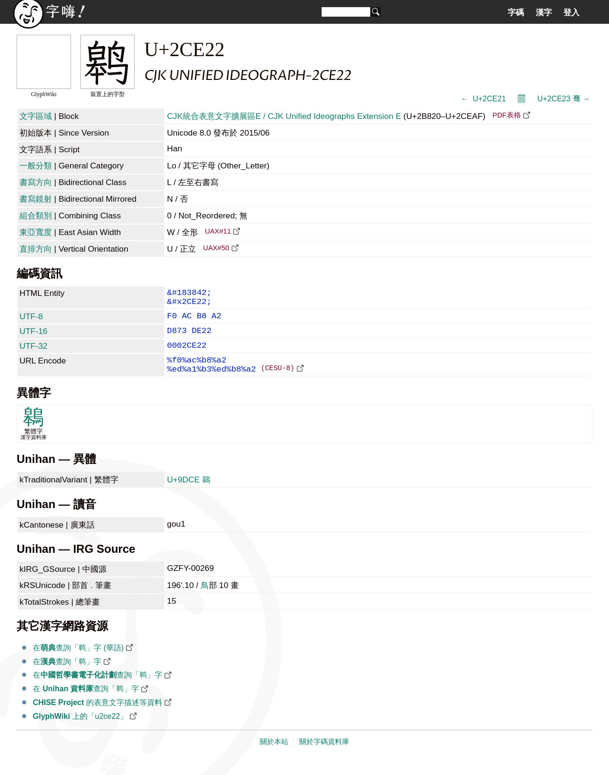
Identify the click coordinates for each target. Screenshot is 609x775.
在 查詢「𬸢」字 (86, 704)
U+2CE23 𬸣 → (563, 99)
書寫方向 (36, 182)
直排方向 (36, 249)
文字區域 (36, 116)
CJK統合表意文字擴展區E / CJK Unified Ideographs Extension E (284, 116)
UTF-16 (34, 338)
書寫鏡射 (36, 199)
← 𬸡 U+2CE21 (483, 99)
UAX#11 (218, 231)
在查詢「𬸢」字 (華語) (78, 663)
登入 (571, 12)
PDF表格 (506, 115)
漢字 (544, 12)
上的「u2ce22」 (80, 731)
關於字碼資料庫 (324, 757)
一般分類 (36, 165)
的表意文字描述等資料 (97, 718)
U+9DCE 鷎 (188, 495)
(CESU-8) (278, 382)
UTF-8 (31, 321)
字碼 (516, 12)
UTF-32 (34, 354)
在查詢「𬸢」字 (67, 677)
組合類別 (36, 215)
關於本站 (274, 757)
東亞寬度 (36, 232)
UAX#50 (216, 248)
